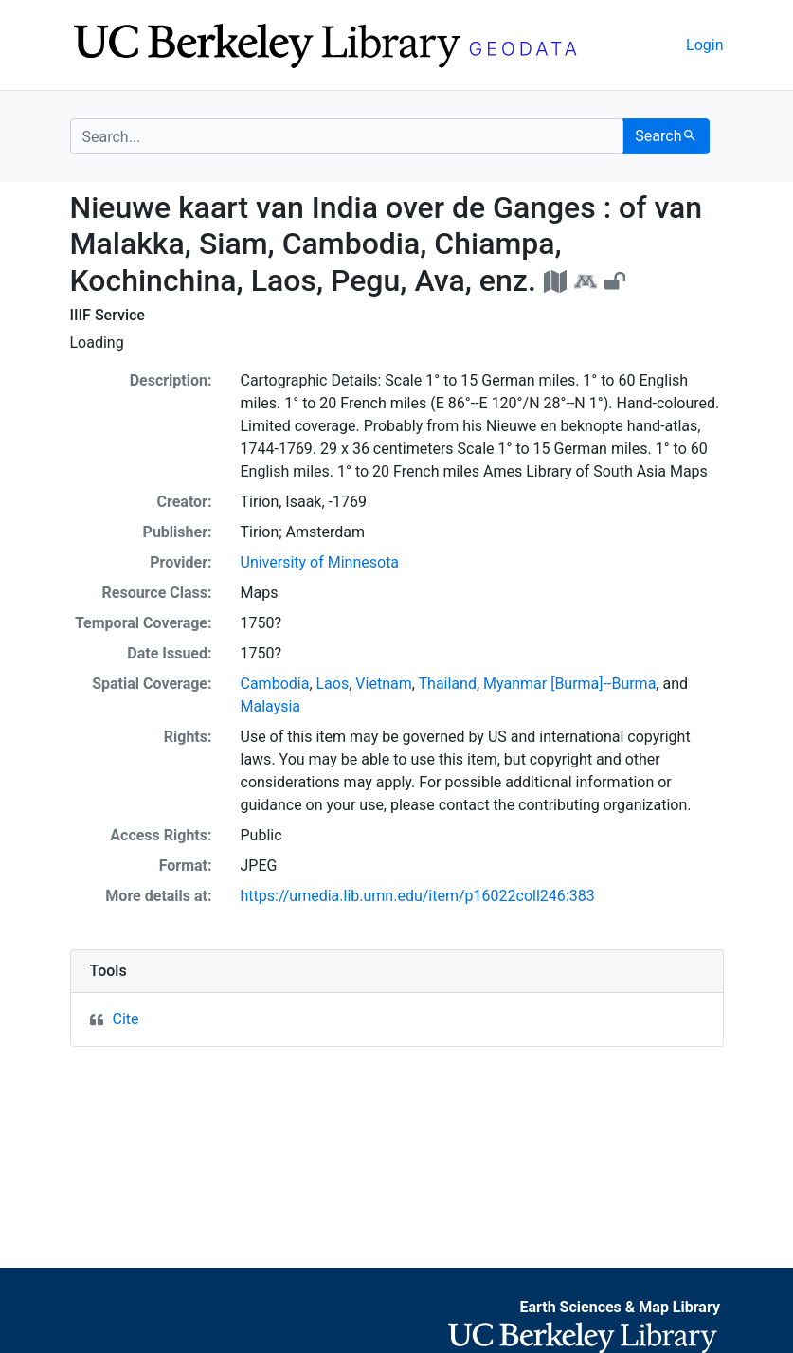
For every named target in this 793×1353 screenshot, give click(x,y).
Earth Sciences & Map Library (619, 1307)
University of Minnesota (320, 562)
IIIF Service (107, 315)
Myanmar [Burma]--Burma (569, 684)
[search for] (347, 136)
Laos (333, 684)
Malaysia (271, 706)
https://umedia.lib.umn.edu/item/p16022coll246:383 (418, 896)
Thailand (448, 684)
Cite (126, 1019)
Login (704, 45)
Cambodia (275, 684)
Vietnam (383, 684)
